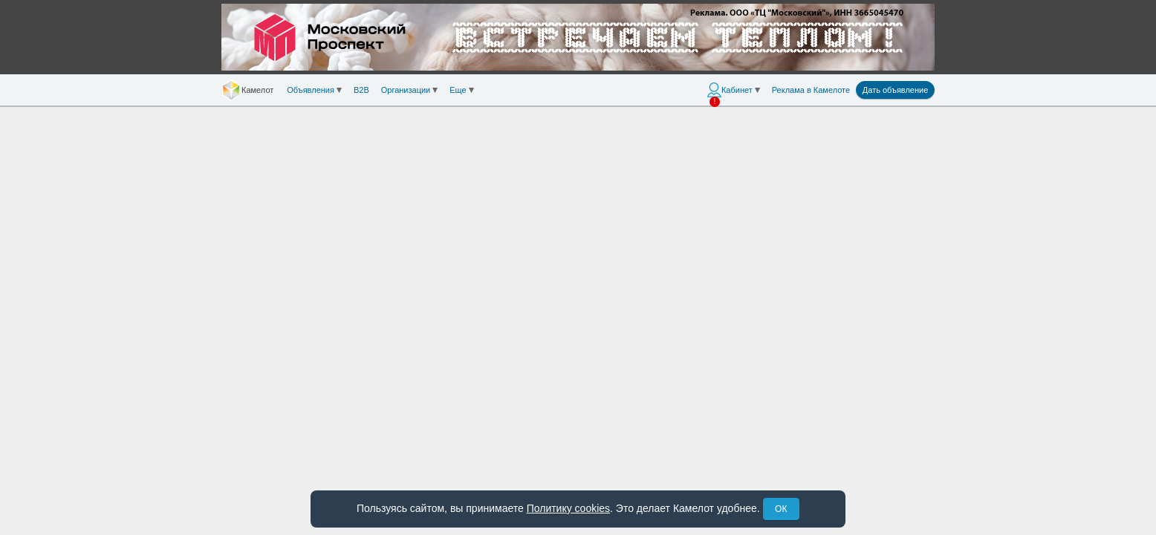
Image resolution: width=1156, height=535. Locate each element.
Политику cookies (568, 508)
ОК (781, 509)
